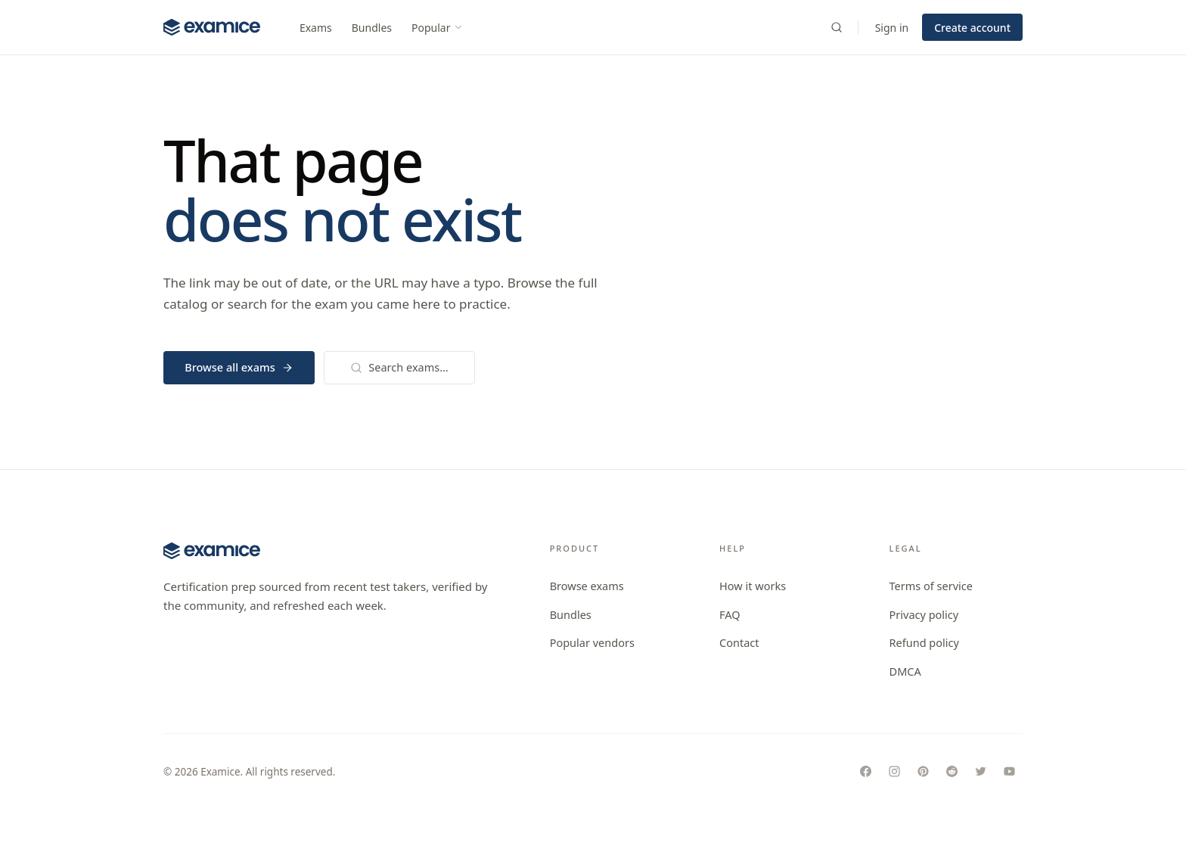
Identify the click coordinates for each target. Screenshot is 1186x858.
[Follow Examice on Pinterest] (922, 771)
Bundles (372, 27)
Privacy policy (924, 614)
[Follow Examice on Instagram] (894, 771)
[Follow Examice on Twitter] (980, 771)
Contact (739, 642)
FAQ (729, 614)
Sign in (891, 27)
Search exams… (399, 367)
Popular (437, 27)
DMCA (905, 671)
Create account (972, 27)
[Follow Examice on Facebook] (865, 771)
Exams (316, 27)
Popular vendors (592, 642)
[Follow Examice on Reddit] (951, 771)
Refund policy (924, 642)
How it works (752, 585)
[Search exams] (836, 27)
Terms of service (931, 585)
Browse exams (587, 585)
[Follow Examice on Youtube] (1009, 771)
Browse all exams (239, 367)
